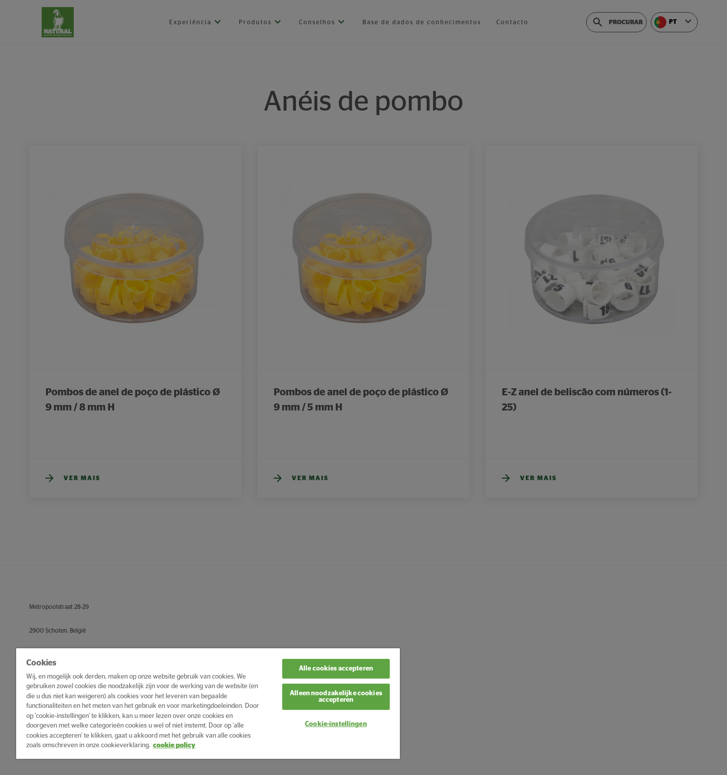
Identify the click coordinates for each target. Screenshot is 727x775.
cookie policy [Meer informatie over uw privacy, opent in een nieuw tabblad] (174, 745)
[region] (208, 703)
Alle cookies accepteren (336, 668)
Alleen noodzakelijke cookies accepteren (336, 696)
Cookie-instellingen (336, 724)
